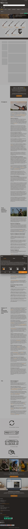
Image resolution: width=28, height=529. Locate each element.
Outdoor (13, 9)
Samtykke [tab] (5, 258)
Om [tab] (23, 258)
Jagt (5, 9)
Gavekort (23, 9)
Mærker (18, 9)
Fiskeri (9, 9)
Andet (2, 11)
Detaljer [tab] (14, 258)
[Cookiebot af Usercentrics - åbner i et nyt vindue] (24, 256)
